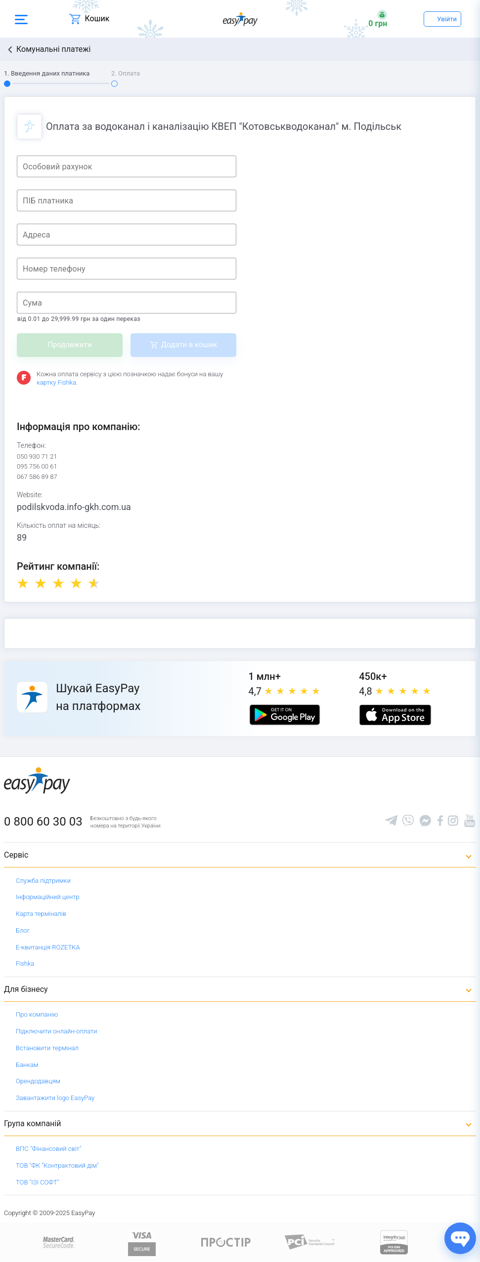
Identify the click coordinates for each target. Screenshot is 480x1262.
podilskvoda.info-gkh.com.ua (74, 507)
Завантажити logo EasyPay (55, 1098)
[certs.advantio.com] (394, 1241)
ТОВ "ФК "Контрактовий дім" (57, 1165)
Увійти (447, 19)
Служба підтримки (43, 880)
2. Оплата (125, 73)
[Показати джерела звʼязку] (460, 1238)
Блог (23, 930)
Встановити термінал (47, 1048)
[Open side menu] (21, 18)
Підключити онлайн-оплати (56, 1031)
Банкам (27, 1064)
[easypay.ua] (240, 19)
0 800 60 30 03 (43, 821)
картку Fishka (56, 382)
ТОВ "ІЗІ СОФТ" (37, 1182)
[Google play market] (285, 715)
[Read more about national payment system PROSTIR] (226, 1241)
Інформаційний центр (48, 897)
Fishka (25, 963)
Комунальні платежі (53, 49)
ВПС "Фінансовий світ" (49, 1148)
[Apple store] (395, 715)
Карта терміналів (41, 913)
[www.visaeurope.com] (142, 1241)
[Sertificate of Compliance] (310, 1241)
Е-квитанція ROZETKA (48, 947)
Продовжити (69, 344)
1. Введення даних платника (46, 73)
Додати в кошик (189, 344)
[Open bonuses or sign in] (377, 19)
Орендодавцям (38, 1081)
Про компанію (37, 1014)
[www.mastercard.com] (58, 1241)
